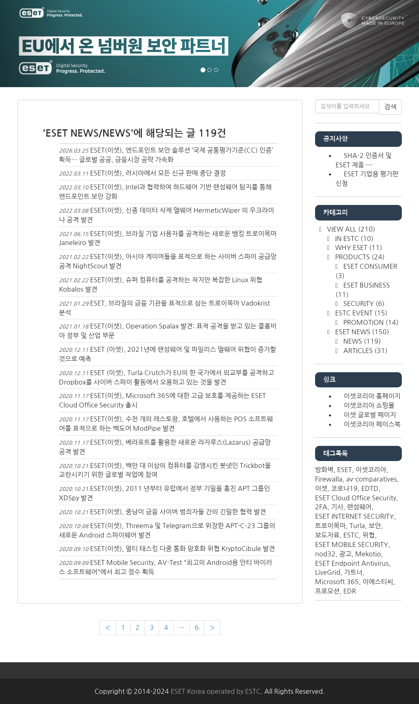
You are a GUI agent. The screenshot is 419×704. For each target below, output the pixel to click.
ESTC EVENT (360, 313)
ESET (344, 469)
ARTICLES (364, 350)
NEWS (361, 341)
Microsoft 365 (337, 581)
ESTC (351, 535)
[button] (31, 43)
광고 (345, 554)
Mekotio (368, 554)
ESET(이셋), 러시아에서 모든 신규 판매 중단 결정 (158, 173)
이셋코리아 (371, 469)
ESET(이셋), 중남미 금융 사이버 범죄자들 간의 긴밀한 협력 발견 (178, 511)
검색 (390, 106)
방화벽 (324, 469)
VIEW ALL (350, 229)
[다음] (212, 627)
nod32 (325, 554)
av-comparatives (371, 479)
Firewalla (328, 479)
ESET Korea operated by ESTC (216, 691)
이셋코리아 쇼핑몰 (369, 405)
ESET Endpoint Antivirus (352, 563)
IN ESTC (353, 238)
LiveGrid (327, 572)
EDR (349, 591)
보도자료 (327, 535)
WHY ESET (357, 247)
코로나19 (344, 488)
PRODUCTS (359, 257)
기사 (337, 507)
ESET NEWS (361, 331)
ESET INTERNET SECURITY (354, 516)
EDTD (369, 488)
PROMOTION (370, 322)
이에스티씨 (378, 581)
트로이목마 (330, 525)
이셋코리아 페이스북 (372, 424)
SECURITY (363, 303)
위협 (369, 535)
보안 (375, 525)
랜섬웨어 (359, 507)
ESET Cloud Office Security (355, 498)
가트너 (353, 572)
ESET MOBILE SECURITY (351, 544)
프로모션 (327, 591)
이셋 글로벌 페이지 (370, 415)
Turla (357, 525)
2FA (321, 507)
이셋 (321, 488)
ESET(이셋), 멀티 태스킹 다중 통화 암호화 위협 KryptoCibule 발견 (182, 548)
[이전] (107, 627)
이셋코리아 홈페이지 (372, 396)
